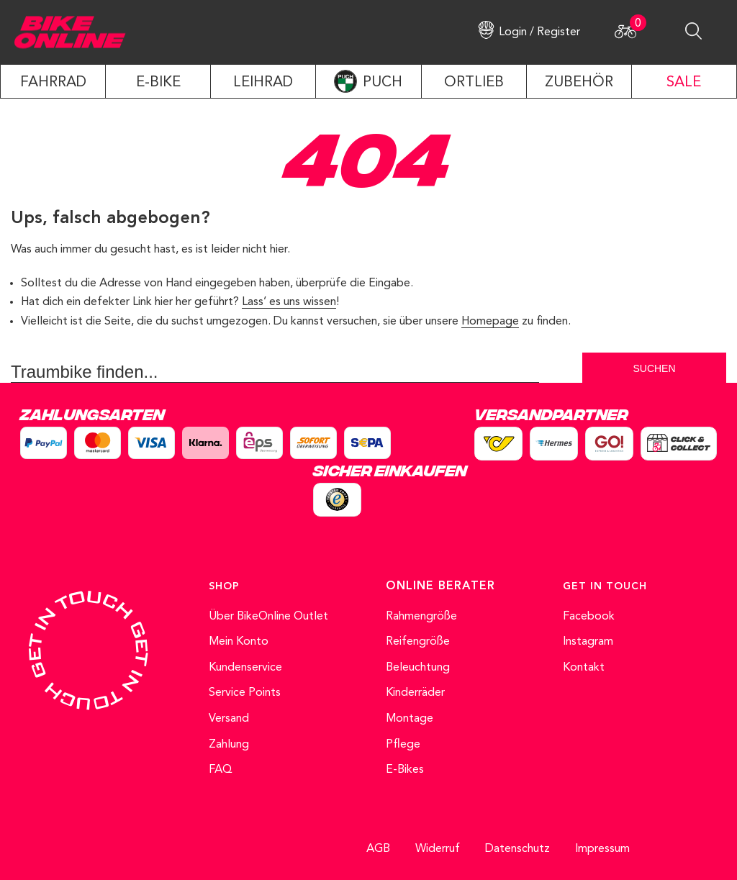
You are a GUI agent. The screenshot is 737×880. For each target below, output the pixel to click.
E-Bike (158, 83)
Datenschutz (517, 849)
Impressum (602, 849)
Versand (229, 719)
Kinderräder (415, 693)
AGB (378, 849)
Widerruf (437, 849)
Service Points (245, 693)
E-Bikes (405, 770)
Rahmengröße (421, 616)
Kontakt (584, 667)
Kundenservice (245, 667)
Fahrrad (53, 83)
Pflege (403, 744)
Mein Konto (238, 642)
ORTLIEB (474, 83)
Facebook (589, 616)
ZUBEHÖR (579, 83)
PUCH (382, 83)
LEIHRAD (263, 83)
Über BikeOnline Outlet (268, 616)
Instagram (588, 642)
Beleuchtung (418, 667)
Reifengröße (418, 642)
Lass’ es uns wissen (289, 302)
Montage (409, 719)
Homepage (490, 321)
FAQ (220, 770)
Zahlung (229, 744)
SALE (683, 83)
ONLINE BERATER (440, 586)
